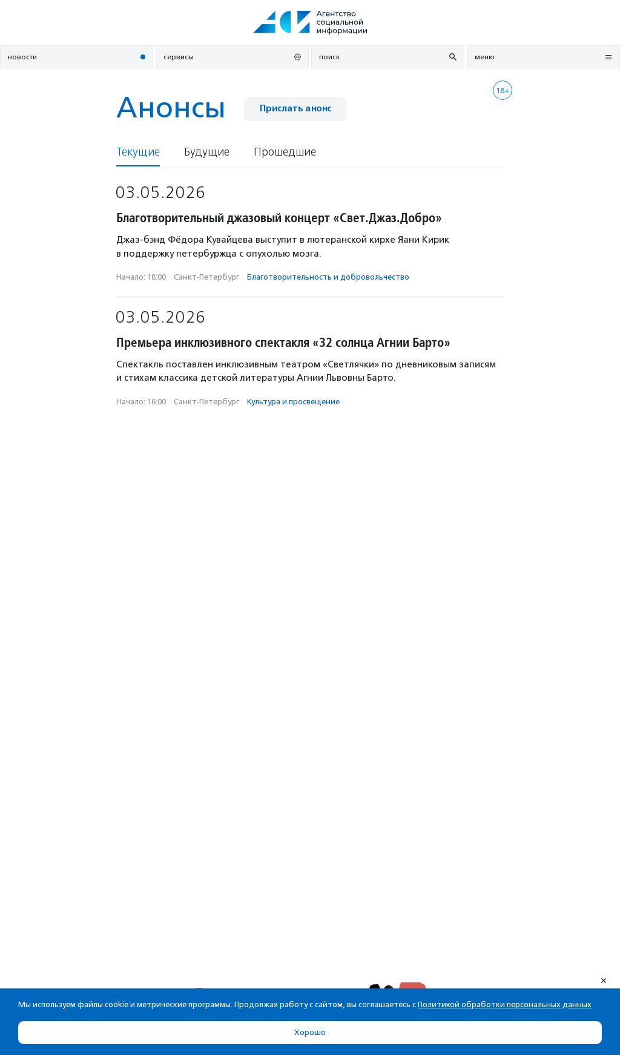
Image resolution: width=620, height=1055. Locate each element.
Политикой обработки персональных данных (505, 1004)
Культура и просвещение (293, 401)
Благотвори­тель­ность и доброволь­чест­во (328, 276)
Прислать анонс (295, 108)
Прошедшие (285, 152)
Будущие (206, 152)
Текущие (138, 152)
